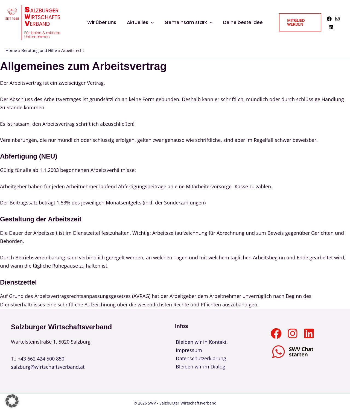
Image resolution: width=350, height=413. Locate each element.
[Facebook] (328, 18)
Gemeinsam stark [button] (188, 22)
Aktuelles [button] (141, 22)
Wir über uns (103, 22)
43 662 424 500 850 (42, 358)
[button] (151, 22)
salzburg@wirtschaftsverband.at (47, 367)
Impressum (188, 350)
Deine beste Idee (241, 22)
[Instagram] (336, 18)
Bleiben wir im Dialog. (200, 367)
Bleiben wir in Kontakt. (201, 342)
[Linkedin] (330, 27)
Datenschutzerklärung (200, 358)
